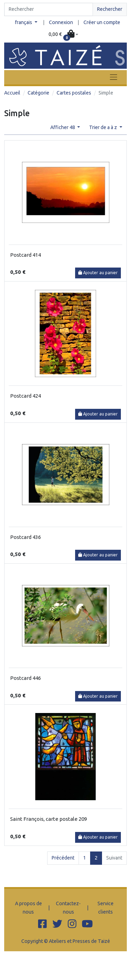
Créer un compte (101, 22)
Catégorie (38, 93)
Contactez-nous (68, 908)
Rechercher (109, 9)
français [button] (24, 22)
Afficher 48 (63, 127)
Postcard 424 (25, 396)
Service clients (105, 908)
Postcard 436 (25, 537)
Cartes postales (74, 93)
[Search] (48, 9)
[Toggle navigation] (113, 77)
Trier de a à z (103, 127)
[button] (63, 34)
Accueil (12, 93)
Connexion (61, 22)
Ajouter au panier (98, 272)
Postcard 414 (25, 255)
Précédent (63, 858)
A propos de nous (28, 908)
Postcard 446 (25, 678)
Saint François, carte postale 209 (48, 819)
